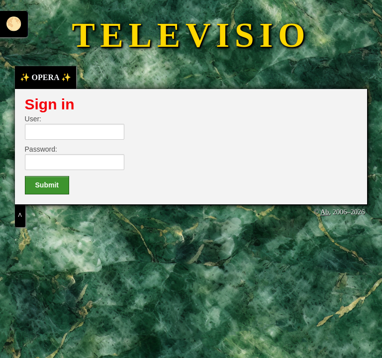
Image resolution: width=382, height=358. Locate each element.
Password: (41, 149)
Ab (324, 212)
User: (33, 118)
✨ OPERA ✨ (45, 77)
